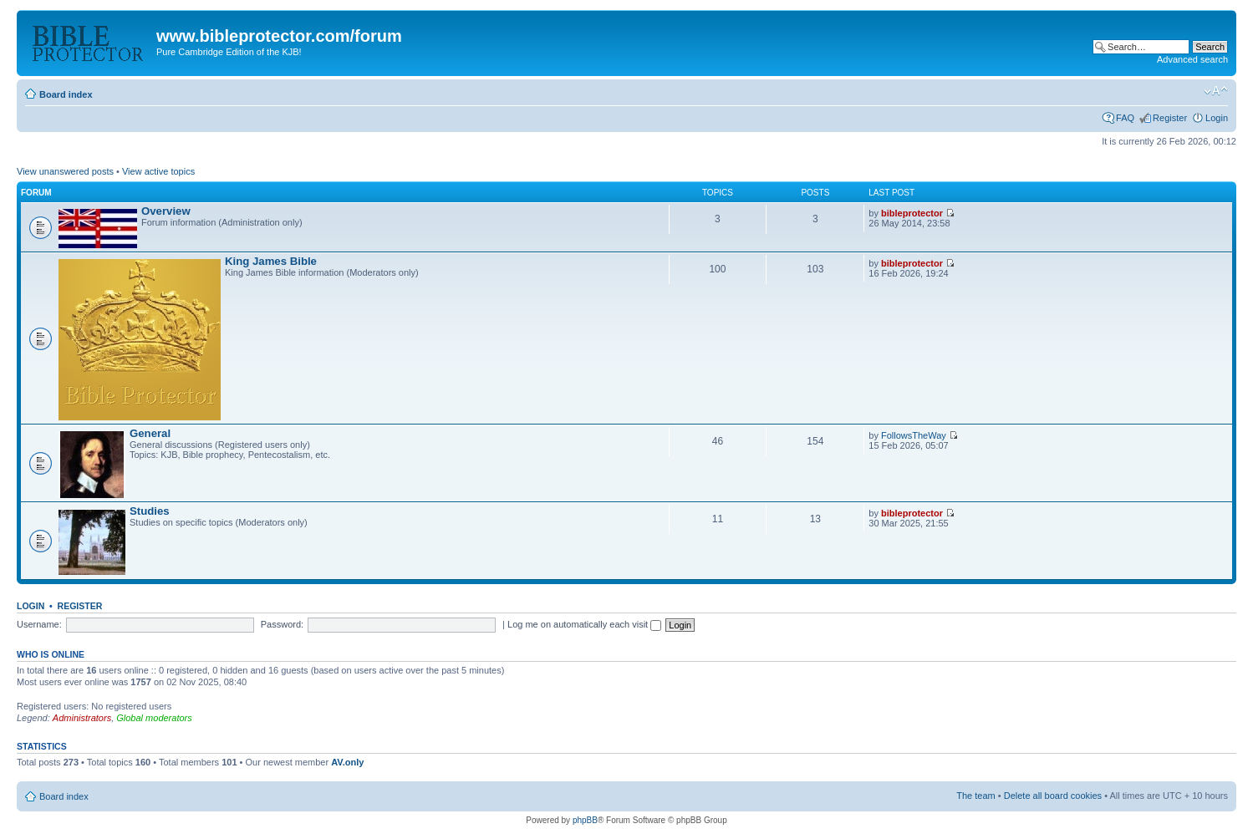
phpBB (585, 820)
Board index (66, 94)
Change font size (1216, 91)
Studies (150, 511)
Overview (166, 211)
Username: (39, 624)
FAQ (1125, 118)
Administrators (82, 718)
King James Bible (271, 261)
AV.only (347, 762)
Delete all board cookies (1053, 796)
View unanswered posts (65, 171)
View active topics (158, 171)
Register (1170, 118)
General (150, 433)
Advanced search (1192, 59)
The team (975, 796)
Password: (282, 624)
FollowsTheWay (913, 435)
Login (1216, 118)
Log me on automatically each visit (584, 624)
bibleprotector (912, 213)
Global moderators (154, 718)
